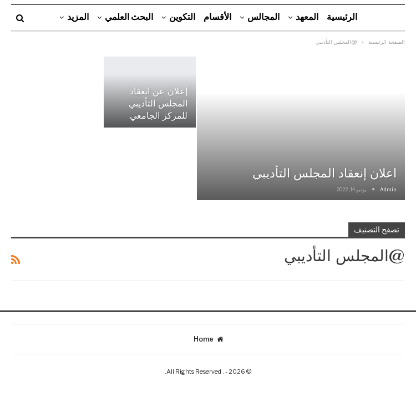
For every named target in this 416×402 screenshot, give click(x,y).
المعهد (307, 17)
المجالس (263, 17)
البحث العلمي (129, 17)
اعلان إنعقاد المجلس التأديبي (324, 173)
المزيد (78, 17)
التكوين (182, 17)
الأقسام (217, 17)
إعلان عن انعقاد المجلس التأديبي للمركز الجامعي (158, 103)
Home (208, 339)
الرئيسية (342, 17)
